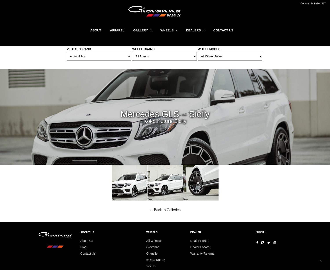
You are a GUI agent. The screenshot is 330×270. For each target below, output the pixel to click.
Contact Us (223, 30)
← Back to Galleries (165, 210)
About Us (86, 241)
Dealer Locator (200, 247)
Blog (83, 247)
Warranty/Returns (202, 253)
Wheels (167, 30)
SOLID (151, 266)
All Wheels (153, 241)
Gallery (140, 30)
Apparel (117, 30)
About (95, 30)
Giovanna (153, 247)
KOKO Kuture (155, 260)
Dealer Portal (199, 241)
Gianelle (152, 253)
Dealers (193, 30)
